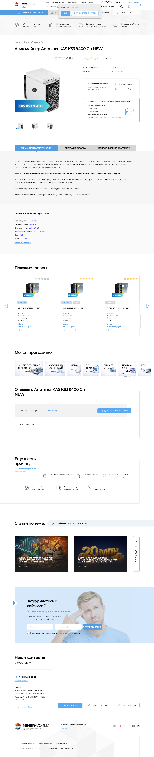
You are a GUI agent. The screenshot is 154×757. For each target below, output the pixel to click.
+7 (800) (114, 2)
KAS (25, 239)
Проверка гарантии (86, 2)
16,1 (21, 235)
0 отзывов (106, 58)
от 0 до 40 (40, 231)
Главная (18, 42)
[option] (43, 89)
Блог (47, 2)
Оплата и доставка (58, 2)
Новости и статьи (27, 744)
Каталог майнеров (31, 42)
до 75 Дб (32, 228)
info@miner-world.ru (23, 707)
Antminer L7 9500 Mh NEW (118, 308)
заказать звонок (133, 2)
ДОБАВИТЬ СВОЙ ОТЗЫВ (116, 411)
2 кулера (32, 224)
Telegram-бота (115, 118)
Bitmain (34, 221)
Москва (64, 728)
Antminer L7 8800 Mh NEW (29, 308)
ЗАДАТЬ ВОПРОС (70, 705)
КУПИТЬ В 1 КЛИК (24, 330)
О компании (72, 2)
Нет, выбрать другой (85, 13)
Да (65, 13)
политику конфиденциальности (65, 633)
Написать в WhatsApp (124, 84)
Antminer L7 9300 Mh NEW (73, 308)
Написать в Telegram (106, 7)
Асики (43, 42)
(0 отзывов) (50, 411)
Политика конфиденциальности (61, 748)
